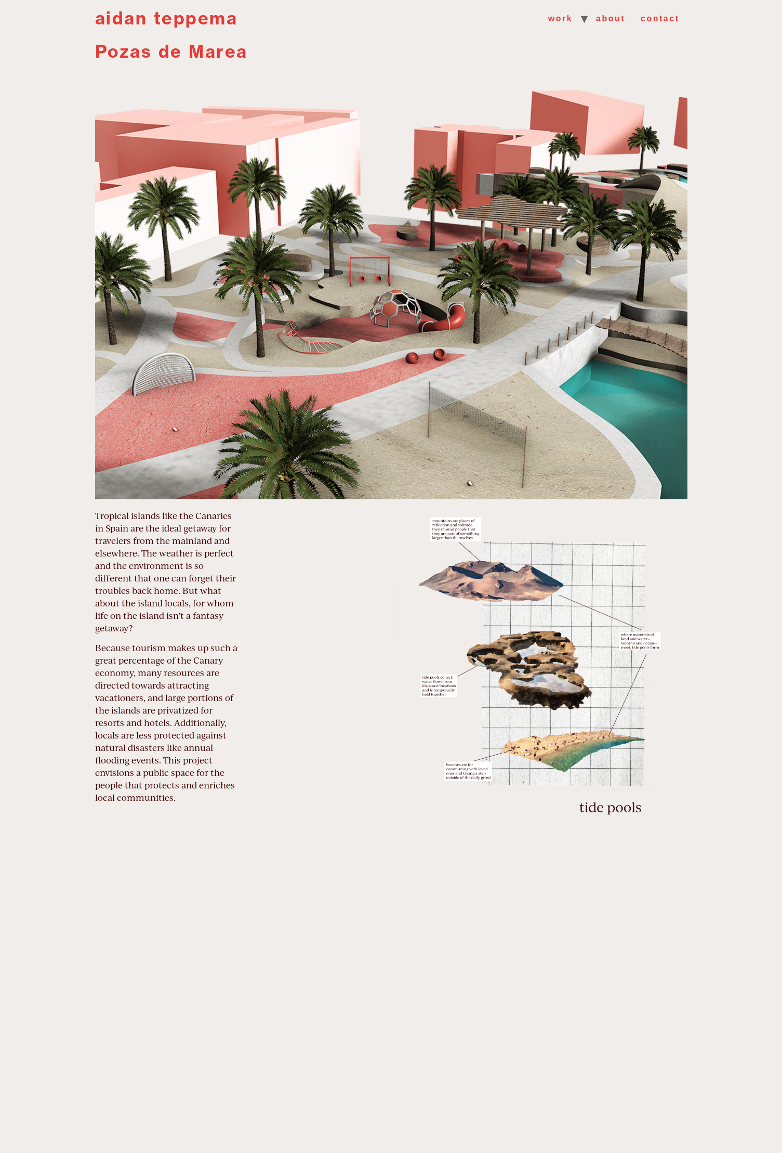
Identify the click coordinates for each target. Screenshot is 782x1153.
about (610, 18)
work (560, 18)
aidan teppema (166, 18)
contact (660, 18)
